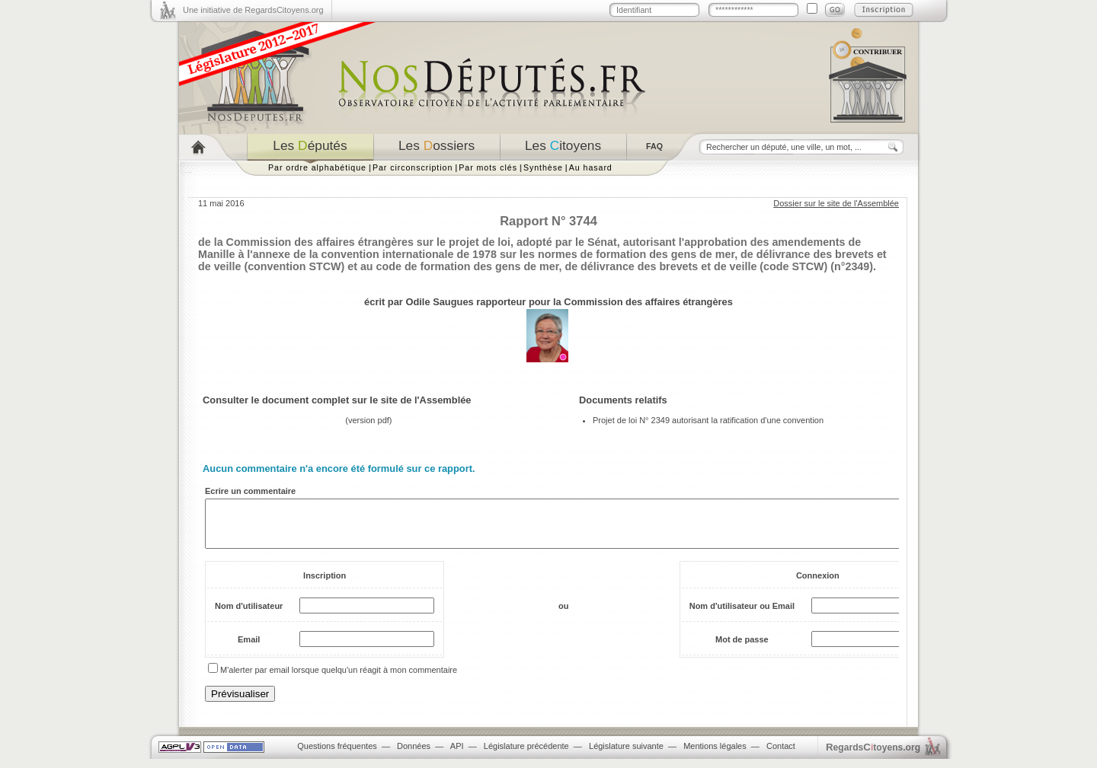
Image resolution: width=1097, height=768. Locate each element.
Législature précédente (526, 755)
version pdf (368, 420)
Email (249, 648)
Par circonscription (413, 167)
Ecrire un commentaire (250, 491)
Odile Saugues (439, 302)
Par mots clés (488, 167)
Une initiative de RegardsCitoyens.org (253, 9)
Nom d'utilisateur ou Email (742, 615)
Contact (780, 755)
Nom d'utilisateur (249, 615)
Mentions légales (715, 755)
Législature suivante (626, 755)
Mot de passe (742, 648)
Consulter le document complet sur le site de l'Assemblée (337, 400)
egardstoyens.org (873, 756)
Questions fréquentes (337, 755)
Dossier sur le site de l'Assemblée (836, 203)
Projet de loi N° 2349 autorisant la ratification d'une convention (708, 420)
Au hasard (590, 167)
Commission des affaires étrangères (648, 302)
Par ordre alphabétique (317, 167)
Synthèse (543, 167)
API (457, 755)
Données (413, 755)
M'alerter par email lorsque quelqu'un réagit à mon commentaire (338, 679)
